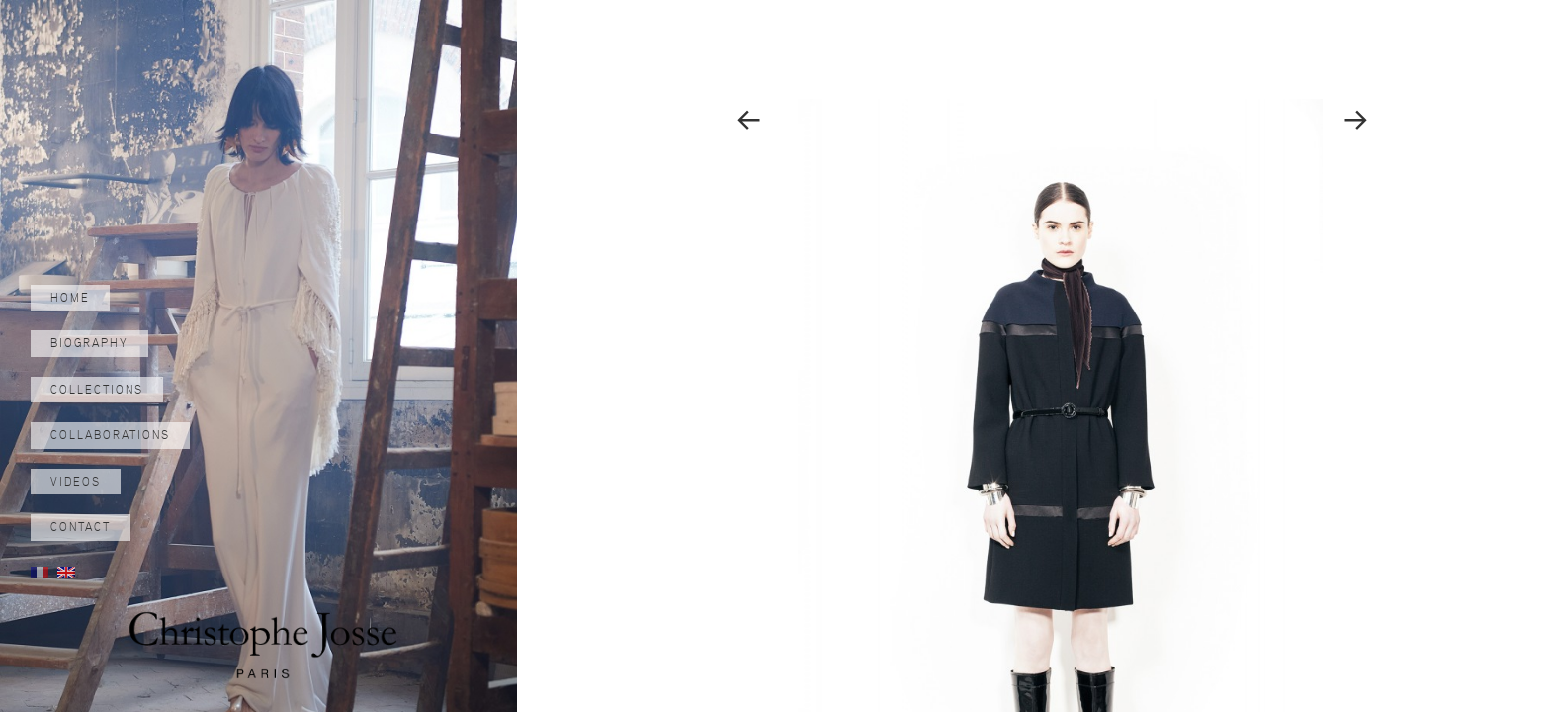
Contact (80, 527)
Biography (89, 343)
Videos (75, 482)
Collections (96, 390)
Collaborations (110, 435)
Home (70, 298)
